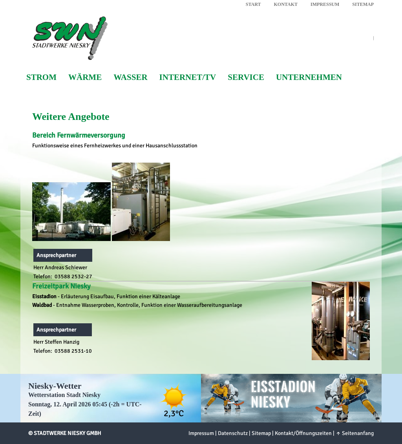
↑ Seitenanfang (355, 433)
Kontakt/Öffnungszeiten (303, 433)
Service (246, 77)
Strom (41, 77)
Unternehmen (309, 77)
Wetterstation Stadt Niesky (64, 394)
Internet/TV (187, 77)
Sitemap (363, 4)
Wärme (85, 77)
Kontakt (286, 4)
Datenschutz (233, 433)
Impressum (325, 4)
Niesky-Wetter (55, 386)
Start (253, 4)
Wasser (130, 77)
